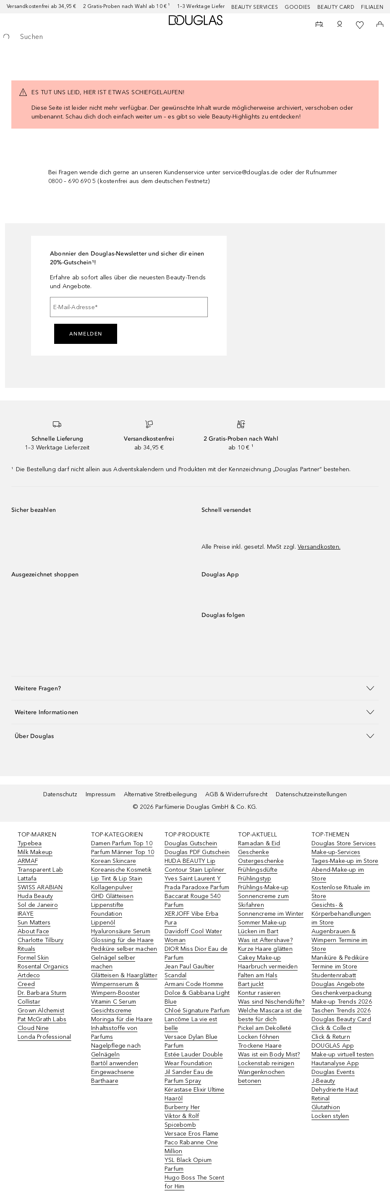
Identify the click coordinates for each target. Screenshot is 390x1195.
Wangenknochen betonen (261, 1076)
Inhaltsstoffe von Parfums (114, 1032)
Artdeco (29, 975)
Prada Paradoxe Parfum (197, 887)
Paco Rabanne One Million (191, 1147)
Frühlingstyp (254, 878)
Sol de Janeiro (38, 905)
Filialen (372, 7)
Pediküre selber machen (124, 948)
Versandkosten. (319, 546)
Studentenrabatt (333, 975)
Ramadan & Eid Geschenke (259, 848)
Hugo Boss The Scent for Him (194, 1182)
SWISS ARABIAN (40, 887)
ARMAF (28, 861)
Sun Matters (34, 922)
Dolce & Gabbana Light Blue (197, 997)
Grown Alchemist (41, 1010)
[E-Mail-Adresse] (129, 307)
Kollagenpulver (112, 887)
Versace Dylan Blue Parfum (191, 1041)
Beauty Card (336, 7)
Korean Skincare (113, 861)
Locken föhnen (259, 1036)
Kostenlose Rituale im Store (340, 892)
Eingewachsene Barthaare (112, 1076)
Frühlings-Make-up (263, 887)
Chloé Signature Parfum (197, 1010)
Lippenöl (103, 922)
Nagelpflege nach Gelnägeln (116, 1050)
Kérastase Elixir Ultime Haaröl (195, 1094)
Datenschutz (60, 794)
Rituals (26, 948)
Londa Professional (44, 1036)
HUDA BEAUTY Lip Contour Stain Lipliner (195, 865)
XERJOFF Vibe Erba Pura (191, 918)
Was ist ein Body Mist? (269, 1054)
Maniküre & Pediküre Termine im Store (340, 962)
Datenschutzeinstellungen (311, 794)
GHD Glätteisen (112, 896)
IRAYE (26, 913)
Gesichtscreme (111, 1010)
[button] (195, 688)
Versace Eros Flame (192, 1133)
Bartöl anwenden (114, 1063)
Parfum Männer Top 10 (122, 852)
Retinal (320, 1098)
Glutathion (325, 1107)
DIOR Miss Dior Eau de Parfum (196, 953)
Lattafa (27, 878)
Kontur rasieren (259, 992)
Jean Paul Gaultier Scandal (190, 971)
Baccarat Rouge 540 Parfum (193, 901)
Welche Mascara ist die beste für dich (270, 1015)
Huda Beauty (35, 896)
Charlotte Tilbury (40, 940)
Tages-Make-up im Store (344, 861)
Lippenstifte (107, 905)
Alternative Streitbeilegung (160, 794)
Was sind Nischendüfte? (271, 1001)
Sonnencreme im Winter (271, 913)
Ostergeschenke (261, 861)
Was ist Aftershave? (265, 940)
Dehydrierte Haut (334, 1089)
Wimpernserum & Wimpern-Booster (115, 988)
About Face (33, 931)
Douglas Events (333, 1072)
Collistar (29, 1001)
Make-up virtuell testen (342, 1054)
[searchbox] (195, 37)
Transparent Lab (40, 869)
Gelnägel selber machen (113, 962)
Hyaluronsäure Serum (120, 931)
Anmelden (85, 334)
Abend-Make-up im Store (337, 874)
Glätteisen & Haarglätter (124, 975)
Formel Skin (33, 957)
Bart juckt (251, 984)
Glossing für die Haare (122, 940)
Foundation (106, 913)
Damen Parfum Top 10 (121, 843)
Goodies (298, 7)
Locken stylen (330, 1116)
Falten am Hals (257, 975)
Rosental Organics (43, 966)
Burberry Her (182, 1107)
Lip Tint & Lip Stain (116, 878)
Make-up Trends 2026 (341, 1001)
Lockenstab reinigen (266, 1063)
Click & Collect (331, 1028)
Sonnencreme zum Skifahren (263, 901)
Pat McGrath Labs (42, 1019)
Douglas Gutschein (191, 843)
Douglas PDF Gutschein (197, 852)
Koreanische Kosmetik (121, 869)
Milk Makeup (35, 852)
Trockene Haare (260, 1045)
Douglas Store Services (343, 843)
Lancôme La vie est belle (191, 1024)
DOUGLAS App (332, 1045)
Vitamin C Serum (113, 1001)
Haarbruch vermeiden (268, 966)
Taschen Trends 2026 (341, 1010)
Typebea (30, 843)
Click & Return (330, 1036)
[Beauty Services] (319, 25)
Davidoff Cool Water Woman (193, 936)
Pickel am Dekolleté (264, 1028)
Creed (26, 984)
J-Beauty (323, 1080)
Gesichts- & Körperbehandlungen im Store (341, 913)
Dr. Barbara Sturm (42, 992)
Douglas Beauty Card (341, 1019)
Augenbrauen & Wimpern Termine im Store (339, 940)
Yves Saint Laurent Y (193, 878)
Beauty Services (254, 7)
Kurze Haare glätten (265, 948)
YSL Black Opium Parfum (188, 1164)
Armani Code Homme (194, 984)
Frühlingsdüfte (257, 869)
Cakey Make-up (259, 957)
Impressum (100, 794)
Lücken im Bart (258, 931)
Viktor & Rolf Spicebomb (182, 1120)
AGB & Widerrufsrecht (236, 794)
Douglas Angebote (337, 984)
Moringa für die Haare (121, 1019)
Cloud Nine (33, 1028)
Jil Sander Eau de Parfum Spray (189, 1076)
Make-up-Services (335, 852)
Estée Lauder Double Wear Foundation (194, 1059)
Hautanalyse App (335, 1063)
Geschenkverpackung (341, 992)
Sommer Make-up (262, 922)
